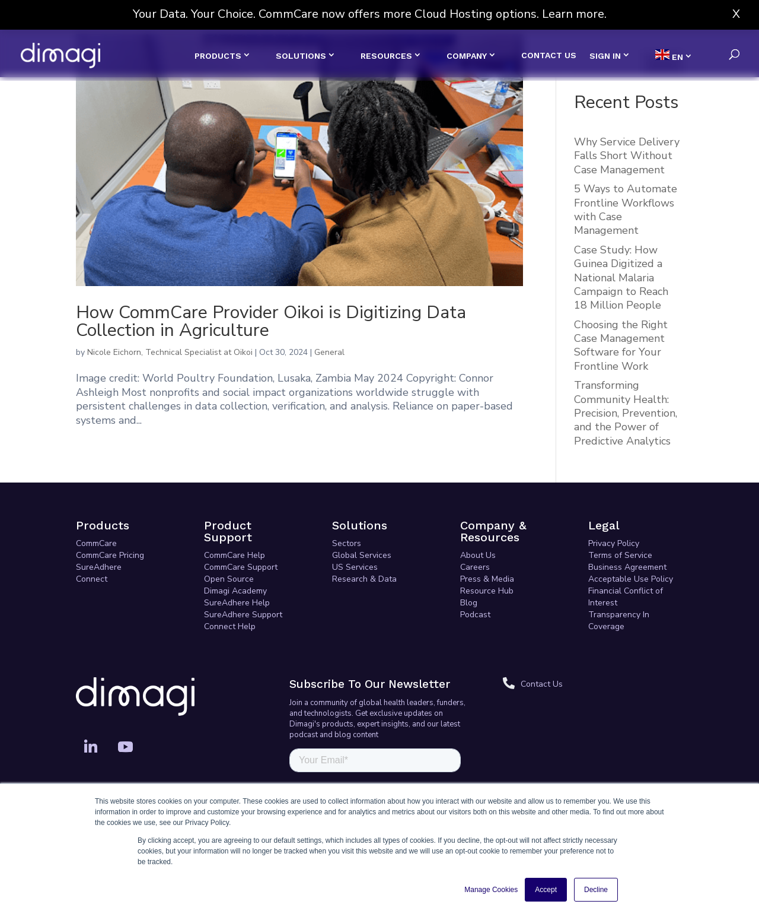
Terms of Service (620, 555)
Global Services (361, 555)
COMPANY (467, 56)
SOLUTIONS (301, 56)
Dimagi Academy (235, 590)
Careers (475, 567)
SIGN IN (605, 56)
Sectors (346, 543)
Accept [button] (546, 890)
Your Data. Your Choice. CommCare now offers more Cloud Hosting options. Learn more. (370, 14)
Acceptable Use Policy (630, 579)
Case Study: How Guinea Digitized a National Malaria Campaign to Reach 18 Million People (621, 278)
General (329, 352)
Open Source (229, 579)
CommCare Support (241, 567)
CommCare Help (234, 555)
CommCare (96, 543)
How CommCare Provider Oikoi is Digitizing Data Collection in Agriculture (271, 321)
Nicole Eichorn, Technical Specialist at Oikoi (170, 352)
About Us (478, 555)
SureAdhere (99, 567)
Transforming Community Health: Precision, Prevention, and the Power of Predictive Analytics (625, 413)
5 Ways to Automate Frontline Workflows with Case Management (625, 209)
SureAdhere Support (243, 614)
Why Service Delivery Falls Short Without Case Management (627, 156)
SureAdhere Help (237, 602)
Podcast (475, 614)
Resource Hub (487, 590)
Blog (468, 602)
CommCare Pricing (110, 555)
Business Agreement (627, 567)
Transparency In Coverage (618, 620)
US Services (355, 567)
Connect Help (230, 626)
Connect (91, 579)
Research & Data (364, 579)
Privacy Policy (613, 543)
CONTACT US (548, 55)
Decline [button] (596, 890)
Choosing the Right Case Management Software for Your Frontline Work (621, 345)
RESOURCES (386, 56)
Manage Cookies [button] (491, 890)
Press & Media (487, 579)
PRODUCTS (217, 56)
